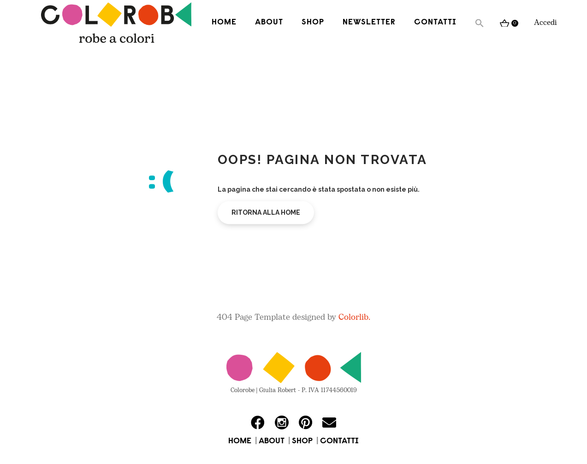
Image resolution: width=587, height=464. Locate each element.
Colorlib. (354, 317)
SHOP (302, 441)
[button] (479, 23)
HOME (239, 441)
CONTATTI (339, 441)
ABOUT (272, 441)
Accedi (545, 22)
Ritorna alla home (265, 212)
